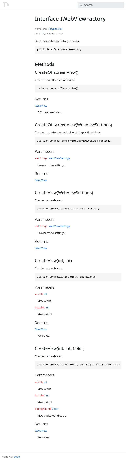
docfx (17, 456)
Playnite (53, 28)
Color (55, 409)
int (45, 294)
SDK (60, 28)
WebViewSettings (59, 158)
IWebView (41, 106)
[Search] (101, 5)
